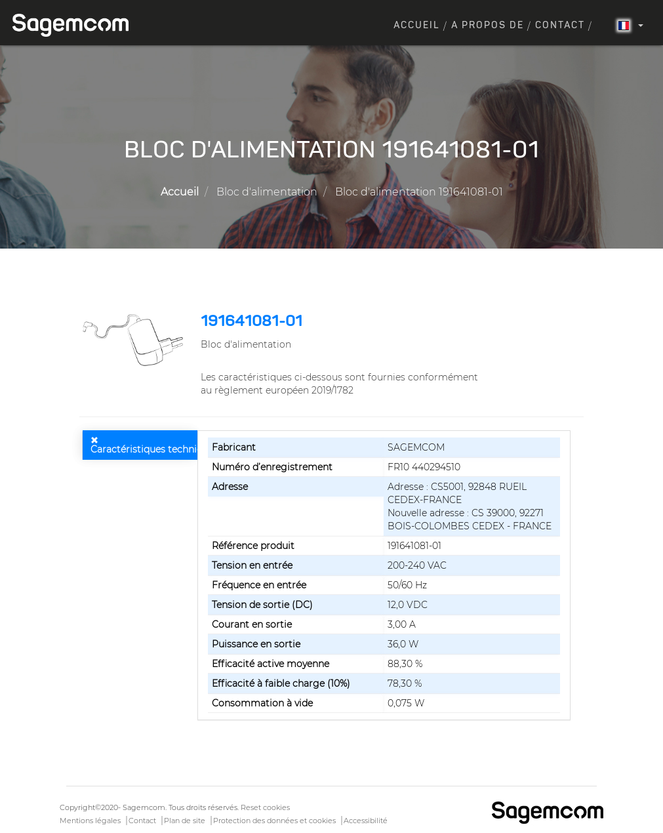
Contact (560, 25)
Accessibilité (366, 820)
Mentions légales (90, 820)
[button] (135, 340)
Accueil (416, 25)
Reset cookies (265, 807)
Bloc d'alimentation (266, 192)
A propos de (487, 25)
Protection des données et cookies (274, 820)
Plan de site (184, 820)
